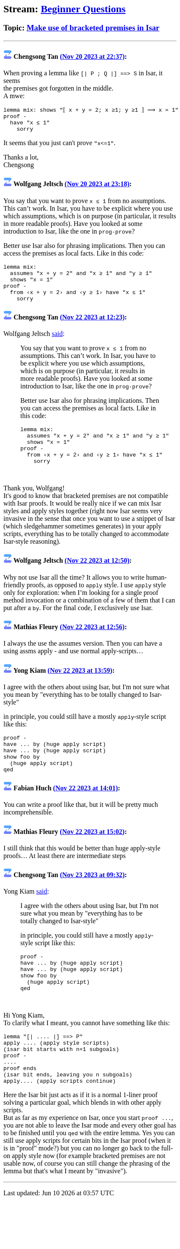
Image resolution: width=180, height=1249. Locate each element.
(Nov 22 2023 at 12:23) (92, 329)
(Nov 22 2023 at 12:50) (97, 580)
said (57, 345)
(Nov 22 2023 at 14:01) (85, 815)
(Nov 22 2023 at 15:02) (92, 859)
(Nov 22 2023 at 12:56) (92, 646)
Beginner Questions (83, 8)
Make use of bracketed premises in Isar (93, 27)
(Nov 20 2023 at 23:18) (97, 188)
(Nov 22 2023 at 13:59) (79, 690)
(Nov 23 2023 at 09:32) (92, 902)
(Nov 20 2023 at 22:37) (92, 56)
